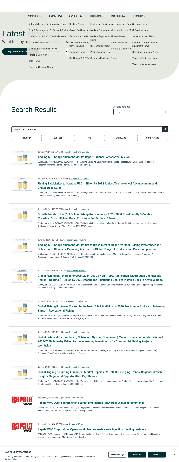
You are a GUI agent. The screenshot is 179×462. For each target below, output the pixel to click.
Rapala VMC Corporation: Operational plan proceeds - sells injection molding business (92, 429)
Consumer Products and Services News (35, 16)
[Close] (174, 455)
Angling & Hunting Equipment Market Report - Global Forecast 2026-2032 (84, 157)
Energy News (55, 16)
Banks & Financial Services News (76, 16)
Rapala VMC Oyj (76, 398)
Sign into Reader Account (20, 51)
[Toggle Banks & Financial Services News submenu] (86, 16)
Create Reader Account (58, 51)
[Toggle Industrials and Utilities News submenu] (128, 16)
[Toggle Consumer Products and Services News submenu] (45, 16)
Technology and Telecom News (139, 16)
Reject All (137, 455)
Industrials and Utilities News (118, 16)
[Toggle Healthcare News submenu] (107, 16)
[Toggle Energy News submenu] (65, 16)
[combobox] (135, 112)
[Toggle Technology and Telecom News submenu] (149, 16)
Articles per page (121, 106)
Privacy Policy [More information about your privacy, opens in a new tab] (11, 460)
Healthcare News (97, 16)
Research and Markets (79, 152)
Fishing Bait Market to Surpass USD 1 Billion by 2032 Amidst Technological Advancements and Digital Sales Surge (97, 185)
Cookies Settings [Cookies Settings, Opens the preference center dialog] (117, 455)
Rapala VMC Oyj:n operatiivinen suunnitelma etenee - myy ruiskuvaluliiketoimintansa (91, 402)
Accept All (157, 455)
